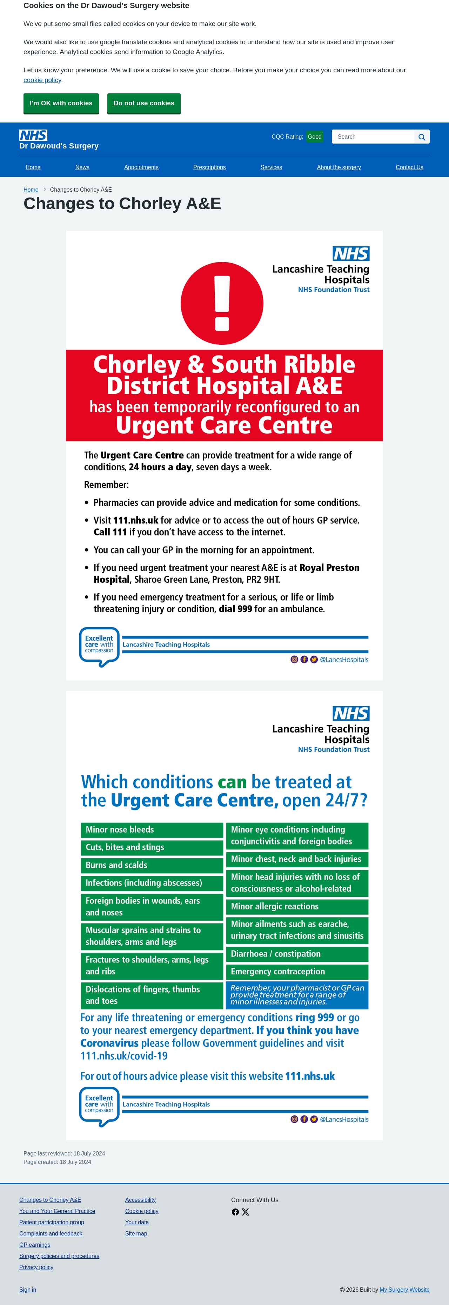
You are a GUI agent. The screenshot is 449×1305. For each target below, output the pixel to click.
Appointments (141, 167)
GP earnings (35, 1244)
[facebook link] (235, 1213)
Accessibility (140, 1200)
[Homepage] (144, 140)
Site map (136, 1233)
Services (271, 167)
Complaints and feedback (50, 1233)
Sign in (27, 1289)
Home (33, 167)
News (82, 167)
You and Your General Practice (57, 1211)
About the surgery (339, 167)
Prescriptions (209, 167)
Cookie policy (142, 1211)
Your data (137, 1222)
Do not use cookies (144, 103)
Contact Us (409, 167)
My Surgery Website (405, 1289)
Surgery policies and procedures (59, 1256)
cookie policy (42, 80)
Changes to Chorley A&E (50, 1200)
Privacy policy (36, 1267)
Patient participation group (51, 1222)
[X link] (245, 1213)
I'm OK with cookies (61, 103)
